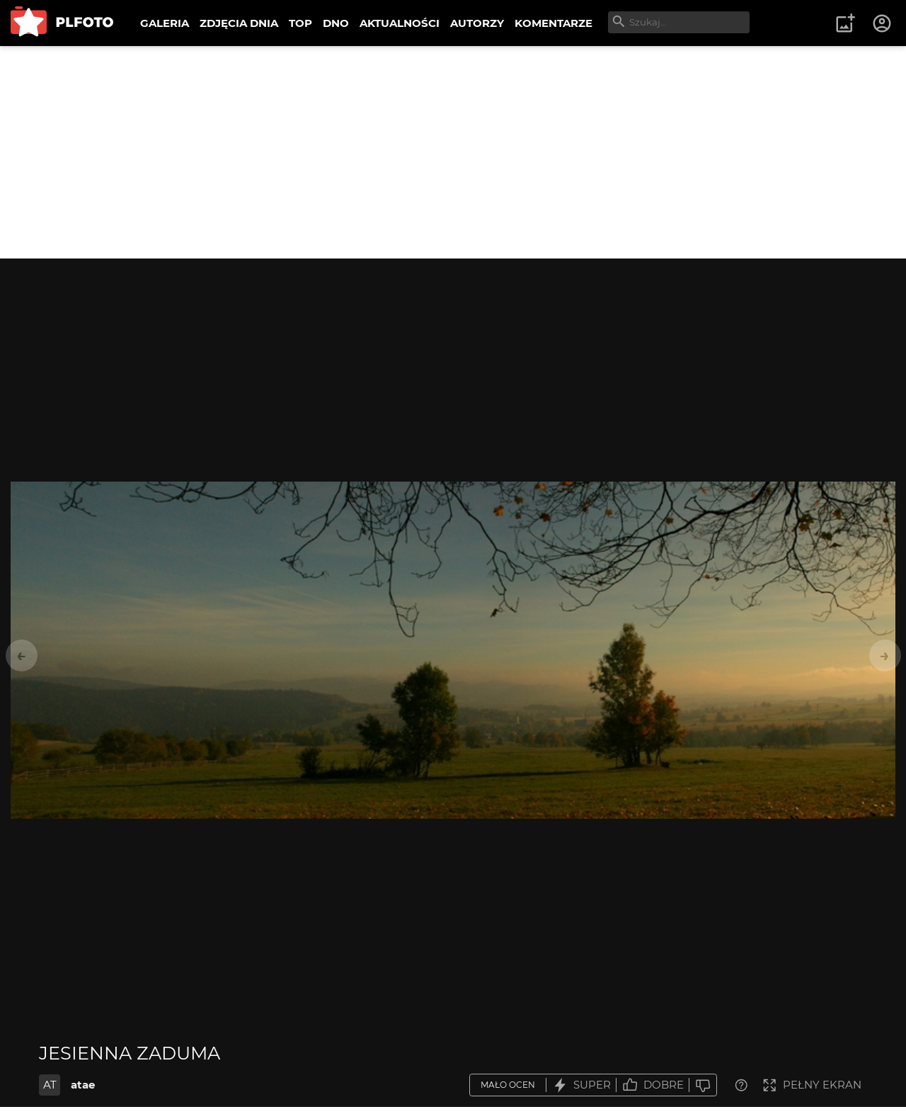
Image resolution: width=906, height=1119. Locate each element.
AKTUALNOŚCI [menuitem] (400, 23)
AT (50, 1084)
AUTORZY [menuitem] (477, 23)
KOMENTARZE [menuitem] (553, 23)
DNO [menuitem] (336, 23)
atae (83, 1084)
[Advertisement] (453, 152)
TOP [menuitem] (300, 23)
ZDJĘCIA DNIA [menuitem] (239, 23)
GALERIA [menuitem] (164, 23)
